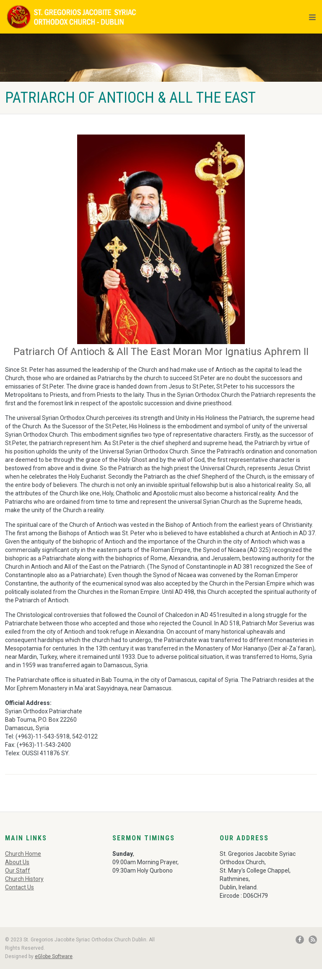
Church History (24, 879)
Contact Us (19, 887)
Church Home (23, 853)
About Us (17, 862)
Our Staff (17, 870)
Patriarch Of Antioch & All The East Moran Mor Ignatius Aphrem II (161, 352)
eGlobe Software (54, 956)
